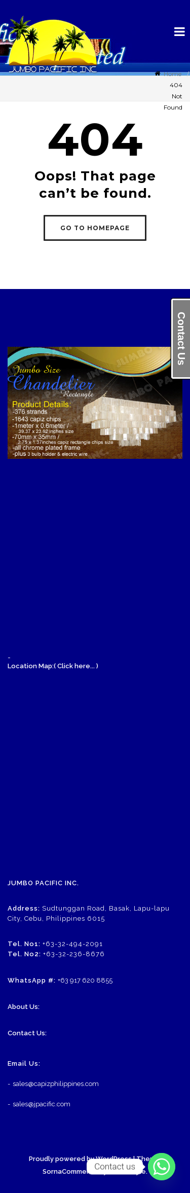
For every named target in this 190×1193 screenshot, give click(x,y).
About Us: (24, 1006)
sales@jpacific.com (41, 1104)
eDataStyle (127, 1171)
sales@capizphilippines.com (56, 1084)
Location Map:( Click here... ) (53, 666)
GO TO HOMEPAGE (95, 228)
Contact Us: (27, 1033)
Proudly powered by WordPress (80, 1159)
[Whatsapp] (161, 1166)
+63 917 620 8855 (85, 980)
